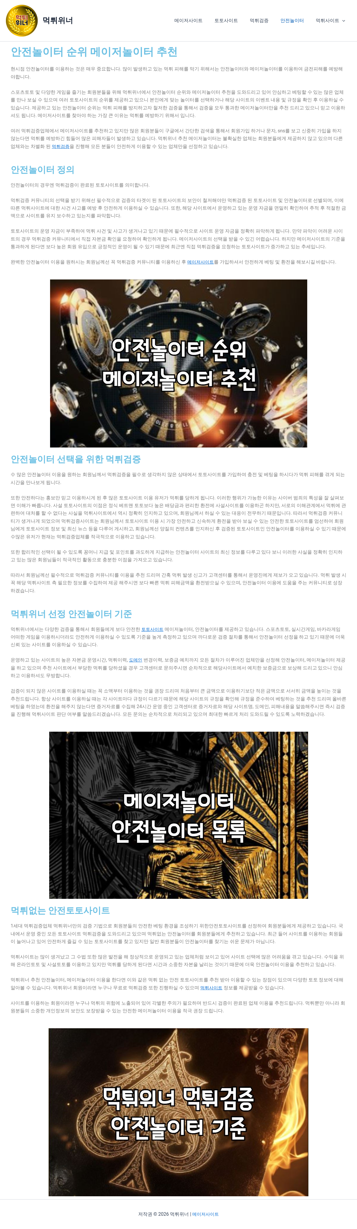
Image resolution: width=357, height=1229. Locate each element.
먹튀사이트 (331, 20)
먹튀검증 (265, 20)
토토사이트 (234, 20)
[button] (343, 20)
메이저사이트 (199, 20)
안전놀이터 (296, 20)
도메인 (136, 660)
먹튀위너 (57, 20)
